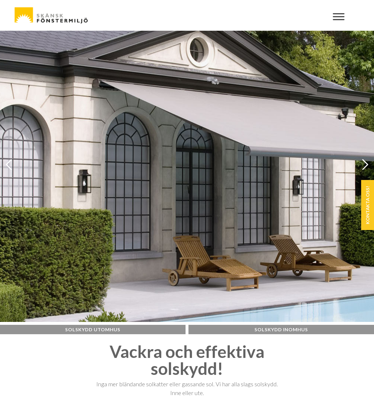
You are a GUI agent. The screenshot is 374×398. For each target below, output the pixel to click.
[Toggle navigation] (339, 19)
